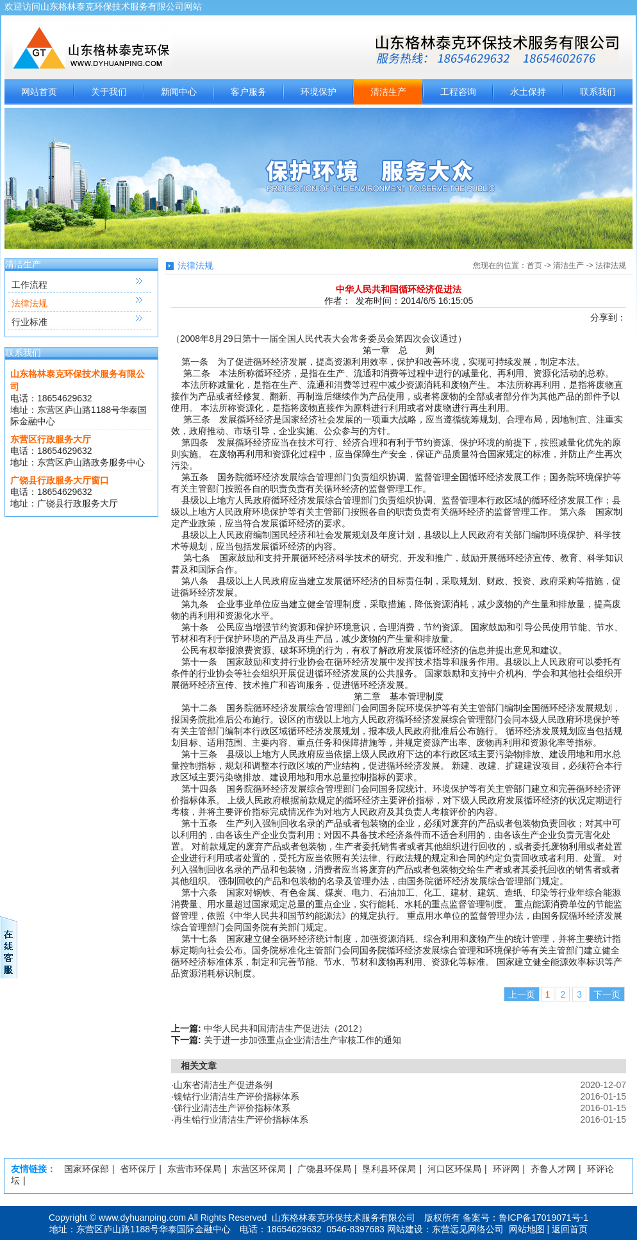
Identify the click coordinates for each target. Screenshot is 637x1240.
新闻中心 (179, 92)
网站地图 (527, 1229)
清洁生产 (388, 92)
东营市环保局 (194, 1169)
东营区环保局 (259, 1169)
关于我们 (109, 92)
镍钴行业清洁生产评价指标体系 (236, 1096)
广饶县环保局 (324, 1169)
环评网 (506, 1169)
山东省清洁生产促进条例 (223, 1085)
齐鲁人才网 (553, 1169)
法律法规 (29, 303)
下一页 (606, 994)
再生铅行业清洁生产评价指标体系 (241, 1119)
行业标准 (29, 322)
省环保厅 (138, 1169)
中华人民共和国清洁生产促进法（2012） (285, 1028)
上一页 (521, 994)
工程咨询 (458, 92)
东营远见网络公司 (468, 1229)
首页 (534, 265)
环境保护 (318, 92)
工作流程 (29, 285)
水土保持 (528, 92)
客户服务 (249, 92)
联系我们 (598, 92)
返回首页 (570, 1229)
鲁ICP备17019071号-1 (543, 1217)
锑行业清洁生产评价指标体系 (232, 1108)
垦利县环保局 (389, 1169)
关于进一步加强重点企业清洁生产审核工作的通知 (302, 1040)
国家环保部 (86, 1169)
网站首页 (39, 92)
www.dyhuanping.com (142, 1217)
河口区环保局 (454, 1169)
